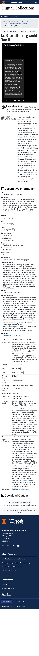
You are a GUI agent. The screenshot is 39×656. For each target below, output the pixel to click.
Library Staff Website (9, 571)
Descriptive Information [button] (18, 188)
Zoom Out (11, 100)
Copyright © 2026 (7, 606)
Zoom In (7, 100)
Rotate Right (15, 100)
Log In (35, 2)
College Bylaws (21, 606)
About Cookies (6, 601)
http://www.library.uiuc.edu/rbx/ (27, 172)
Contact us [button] (6, 505)
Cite (6, 31)
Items (25, 24)
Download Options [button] (14, 495)
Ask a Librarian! (6, 541)
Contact (13, 31)
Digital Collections (18, 8)
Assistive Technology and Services (13, 559)
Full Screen (31, 100)
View (32, 31)
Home (5, 21)
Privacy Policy (20, 601)
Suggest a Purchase (8, 588)
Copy (20, 106)
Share (23, 31)
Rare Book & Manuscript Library (19, 21)
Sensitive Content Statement (10, 16)
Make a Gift (5, 584)
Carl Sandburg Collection (13, 24)
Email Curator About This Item (19, 502)
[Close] (22, 63)
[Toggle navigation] (4, 13)
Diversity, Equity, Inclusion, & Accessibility (16, 563)
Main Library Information (14, 530)
